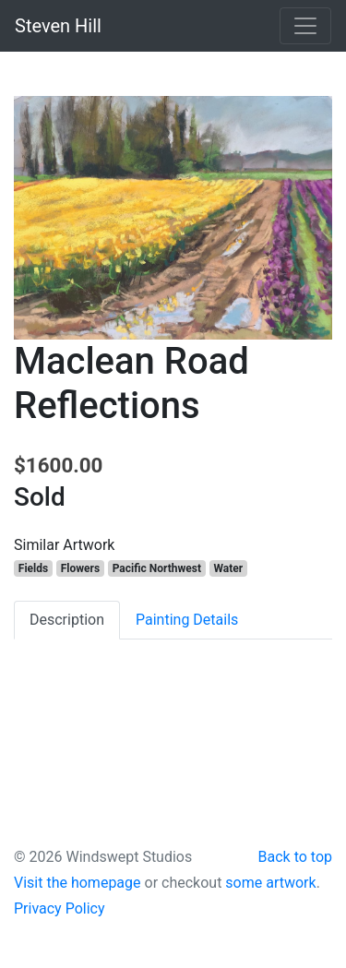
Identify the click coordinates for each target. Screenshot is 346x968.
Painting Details (187, 619)
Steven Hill (58, 26)
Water (229, 568)
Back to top (295, 857)
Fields (33, 568)
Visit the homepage (77, 882)
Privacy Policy (59, 908)
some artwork (270, 882)
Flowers (80, 568)
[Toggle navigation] (305, 25)
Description (67, 619)
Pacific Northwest (157, 568)
